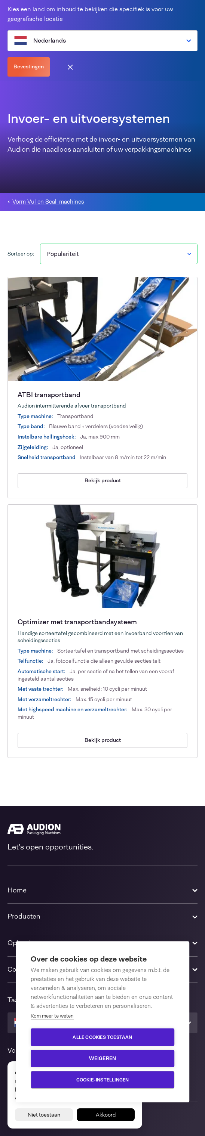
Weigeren (102, 1058)
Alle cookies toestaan (102, 1037)
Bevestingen (28, 66)
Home (17, 890)
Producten (23, 916)
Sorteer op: (20, 253)
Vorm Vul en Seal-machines (48, 202)
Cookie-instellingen (102, 1080)
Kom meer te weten (52, 1016)
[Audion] (102, 829)
